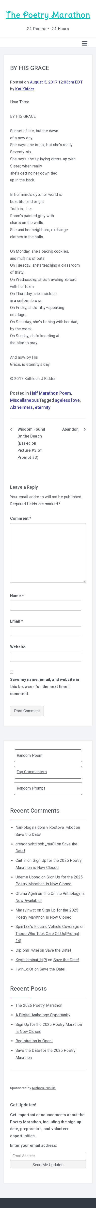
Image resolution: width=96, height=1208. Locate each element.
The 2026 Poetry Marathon (39, 1005)
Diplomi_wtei (27, 950)
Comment (20, 518)
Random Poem (30, 755)
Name (17, 595)
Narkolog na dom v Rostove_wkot (45, 827)
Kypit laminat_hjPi (31, 960)
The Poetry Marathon (48, 15)
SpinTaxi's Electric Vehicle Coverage (47, 926)
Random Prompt (31, 788)
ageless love (67, 400)
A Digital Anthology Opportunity (43, 1015)
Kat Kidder (24, 89)
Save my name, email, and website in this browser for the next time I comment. (44, 686)
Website (18, 647)
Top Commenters (32, 772)
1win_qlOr (24, 969)
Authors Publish (44, 1088)
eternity (42, 407)
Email (16, 621)
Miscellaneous (24, 400)
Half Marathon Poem (50, 393)
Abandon (70, 429)
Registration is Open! (34, 1041)
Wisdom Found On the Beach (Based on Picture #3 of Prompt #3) (31, 443)
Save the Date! (28, 834)
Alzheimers (21, 407)
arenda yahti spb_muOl (36, 844)
